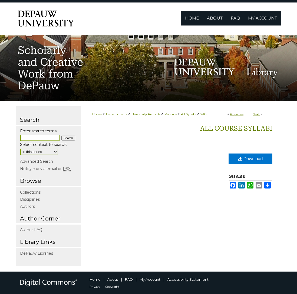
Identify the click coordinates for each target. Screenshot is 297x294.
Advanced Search (36, 161)
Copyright (112, 287)
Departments (116, 114)
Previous (236, 114)
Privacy (95, 287)
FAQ (129, 279)
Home (97, 114)
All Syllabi (188, 114)
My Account (150, 279)
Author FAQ (31, 229)
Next (256, 114)
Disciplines (30, 199)
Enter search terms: (38, 131)
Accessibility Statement (188, 279)
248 (203, 114)
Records (170, 114)
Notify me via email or (45, 168)
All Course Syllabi (236, 128)
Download (250, 158)
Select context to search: (43, 144)
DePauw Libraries (36, 253)
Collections (30, 192)
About (112, 279)
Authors (27, 206)
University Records (145, 114)
